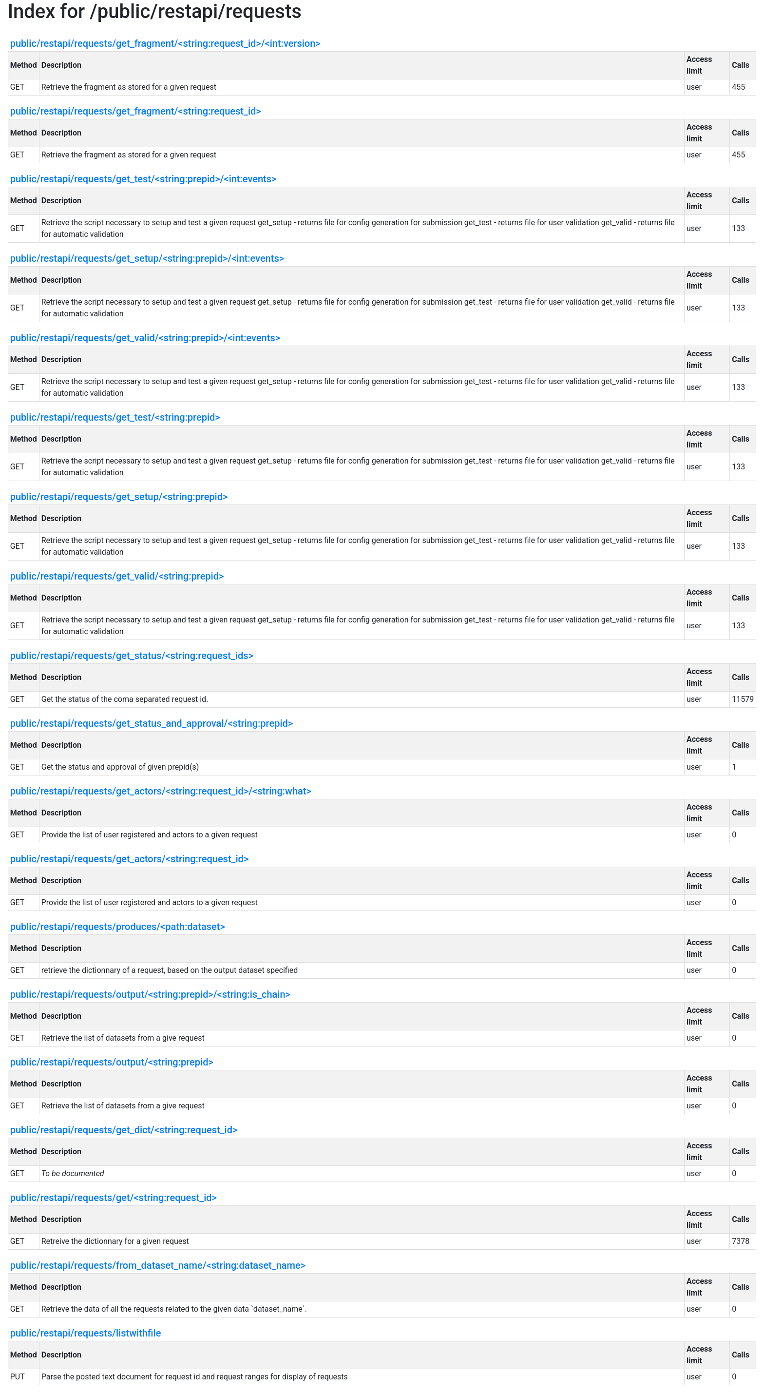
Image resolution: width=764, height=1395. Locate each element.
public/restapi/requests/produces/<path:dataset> (117, 926)
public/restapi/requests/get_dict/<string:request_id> (124, 1130)
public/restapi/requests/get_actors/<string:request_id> (129, 859)
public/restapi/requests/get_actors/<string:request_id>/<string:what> (160, 791)
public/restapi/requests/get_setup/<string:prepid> (119, 497)
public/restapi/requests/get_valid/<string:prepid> (117, 576)
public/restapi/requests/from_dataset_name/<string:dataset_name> (158, 1265)
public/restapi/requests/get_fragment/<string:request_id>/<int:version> (165, 43)
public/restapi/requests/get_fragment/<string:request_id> (135, 111)
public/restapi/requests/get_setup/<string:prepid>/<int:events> (147, 258)
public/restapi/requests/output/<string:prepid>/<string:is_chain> (150, 994)
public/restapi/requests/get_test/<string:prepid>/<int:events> (143, 179)
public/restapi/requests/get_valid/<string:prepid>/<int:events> (145, 338)
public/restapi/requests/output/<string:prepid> (111, 1062)
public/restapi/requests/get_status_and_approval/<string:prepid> (151, 723)
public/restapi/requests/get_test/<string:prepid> (115, 417)
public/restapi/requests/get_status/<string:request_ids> (131, 655)
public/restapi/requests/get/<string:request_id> (113, 1197)
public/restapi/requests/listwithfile (85, 1333)
